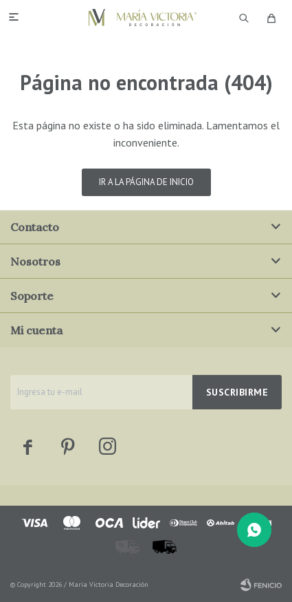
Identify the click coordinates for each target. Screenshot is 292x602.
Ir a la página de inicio (146, 182)
